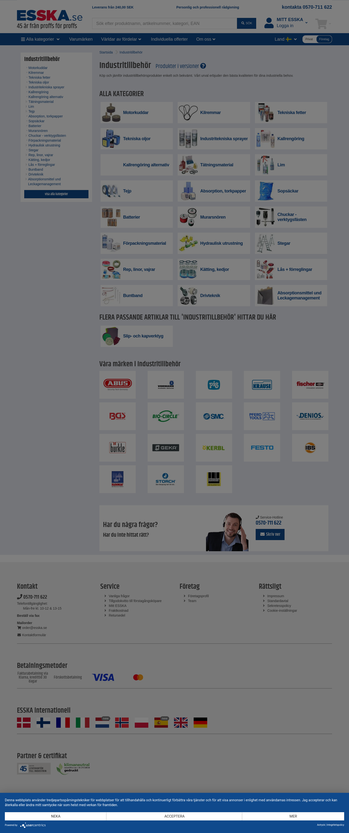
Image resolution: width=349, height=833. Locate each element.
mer (293, 816)
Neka (55, 816)
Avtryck (321, 825)
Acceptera (174, 816)
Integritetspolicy (335, 825)
